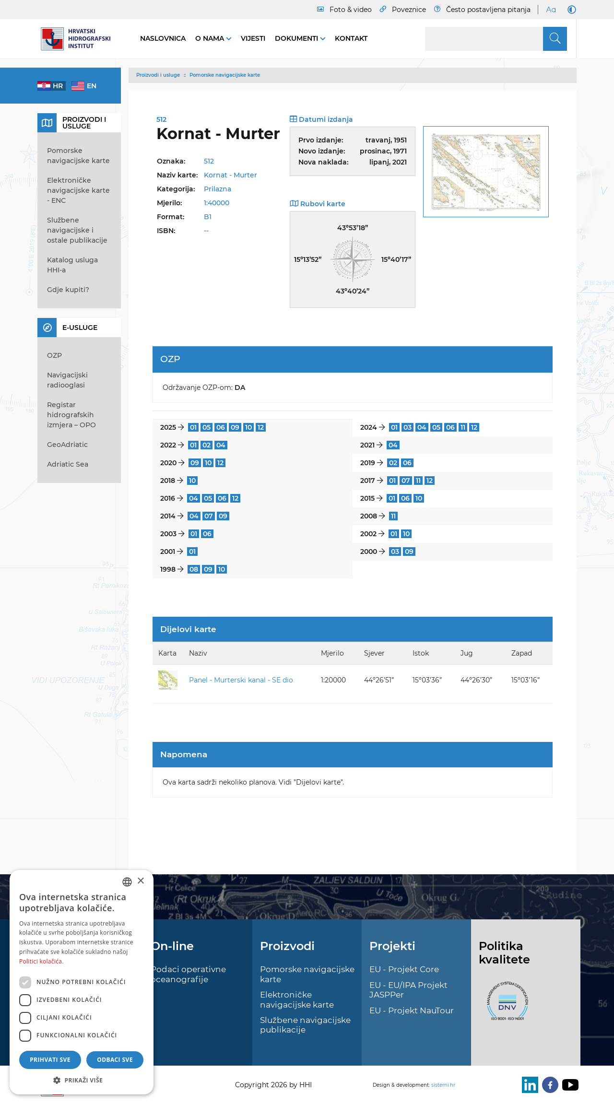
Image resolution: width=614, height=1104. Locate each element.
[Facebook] (548, 1085)
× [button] (140, 881)
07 (405, 480)
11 (462, 427)
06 (220, 427)
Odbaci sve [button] (115, 1060)
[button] (81, 1080)
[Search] (496, 39)
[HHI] (79, 38)
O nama (210, 38)
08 (193, 569)
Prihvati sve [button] (50, 1060)
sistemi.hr (443, 1085)
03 (407, 427)
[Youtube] (568, 1085)
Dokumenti (297, 38)
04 (421, 427)
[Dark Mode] (570, 9)
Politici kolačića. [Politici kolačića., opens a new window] (41, 961)
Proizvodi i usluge (158, 75)
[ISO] (505, 1006)
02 (206, 445)
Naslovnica (163, 38)
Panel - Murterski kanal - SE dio (241, 680)
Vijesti (253, 38)
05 (206, 427)
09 (235, 427)
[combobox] (127, 882)
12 (261, 427)
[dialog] (82, 982)
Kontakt (351, 38)
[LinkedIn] (528, 1085)
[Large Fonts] (550, 9)
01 (193, 427)
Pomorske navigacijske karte (224, 75)
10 (248, 427)
